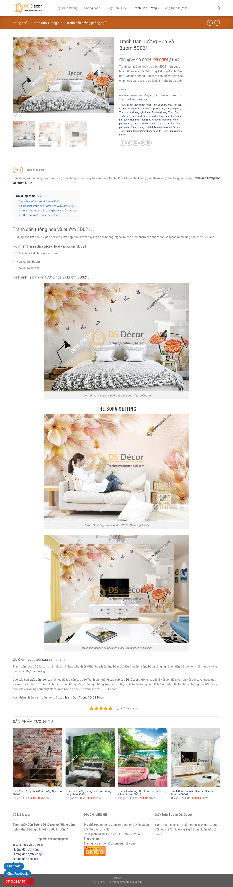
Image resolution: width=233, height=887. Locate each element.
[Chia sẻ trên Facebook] (123, 143)
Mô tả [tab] (18, 169)
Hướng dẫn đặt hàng (26, 849)
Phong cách (93, 8)
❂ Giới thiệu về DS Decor (28, 845)
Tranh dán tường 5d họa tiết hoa (146, 116)
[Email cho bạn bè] (136, 143)
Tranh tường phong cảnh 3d (147, 131)
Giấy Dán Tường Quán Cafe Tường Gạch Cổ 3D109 (37, 793)
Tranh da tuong (159, 112)
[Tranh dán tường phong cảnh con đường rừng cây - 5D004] (90, 757)
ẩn (39, 196)
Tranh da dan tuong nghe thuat (135, 112)
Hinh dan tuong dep (145, 108)
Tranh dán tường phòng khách (168, 95)
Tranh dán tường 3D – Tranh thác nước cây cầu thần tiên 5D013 (142, 793)
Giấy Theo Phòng (67, 8)
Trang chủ (20, 23)
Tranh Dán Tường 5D (47, 23)
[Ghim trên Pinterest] (142, 143)
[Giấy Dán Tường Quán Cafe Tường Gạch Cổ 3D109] (37, 757)
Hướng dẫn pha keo (25, 859)
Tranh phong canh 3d (142, 127)
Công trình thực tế (175, 8)
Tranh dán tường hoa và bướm (145, 119)
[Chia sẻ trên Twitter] (129, 143)
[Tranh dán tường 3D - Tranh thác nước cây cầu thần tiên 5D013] (142, 757)
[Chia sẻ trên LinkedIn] (149, 143)
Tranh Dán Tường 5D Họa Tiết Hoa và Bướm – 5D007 (192, 793)
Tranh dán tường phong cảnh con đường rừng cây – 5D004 (88, 793)
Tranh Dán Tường (146, 8)
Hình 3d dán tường (162, 104)
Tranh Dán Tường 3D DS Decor (84, 697)
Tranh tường (125, 131)
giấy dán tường (39, 679)
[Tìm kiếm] (218, 8)
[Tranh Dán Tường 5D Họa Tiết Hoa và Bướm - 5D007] (195, 757)
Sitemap (116, 878)
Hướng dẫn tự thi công (27, 854)
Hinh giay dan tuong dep (168, 108)
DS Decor (132, 679)
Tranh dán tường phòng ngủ (86, 23)
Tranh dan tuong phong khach (147, 123)
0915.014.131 (15, 881)
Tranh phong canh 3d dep (167, 127)
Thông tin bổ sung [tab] (34, 169)
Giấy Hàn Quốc (118, 8)
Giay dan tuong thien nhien (137, 104)
